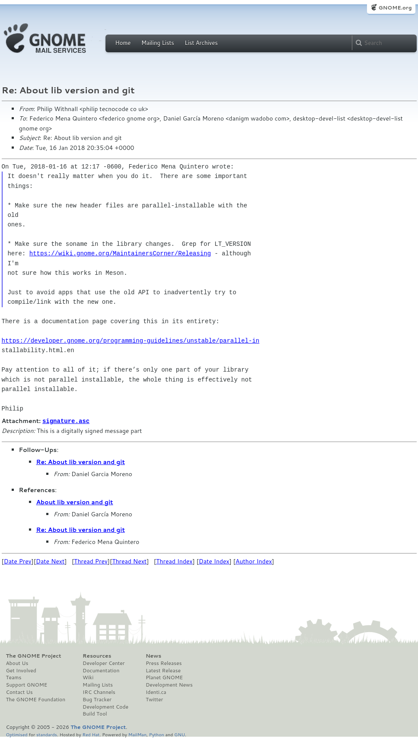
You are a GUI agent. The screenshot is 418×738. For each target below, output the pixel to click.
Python (156, 734)
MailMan (137, 734)
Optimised (17, 734)
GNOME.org (395, 7)
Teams (14, 677)
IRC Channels (99, 691)
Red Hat (90, 734)
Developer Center (103, 662)
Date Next (50, 561)
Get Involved (21, 670)
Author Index (254, 561)
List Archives (201, 43)
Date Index (214, 561)
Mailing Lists (157, 43)
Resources (97, 655)
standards (46, 734)
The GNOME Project (33, 655)
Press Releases (164, 662)
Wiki (88, 677)
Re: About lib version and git (80, 461)
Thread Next (129, 561)
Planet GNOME (164, 677)
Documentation (101, 670)
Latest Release (163, 670)
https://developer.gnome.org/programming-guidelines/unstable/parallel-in (130, 341)
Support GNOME (27, 684)
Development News (169, 684)
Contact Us (19, 691)
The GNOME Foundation (36, 699)
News (153, 655)
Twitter (154, 699)
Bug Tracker (97, 699)
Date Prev (18, 561)
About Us (17, 662)
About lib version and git (74, 501)
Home (123, 43)
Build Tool (95, 713)
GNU (179, 734)
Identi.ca (156, 691)
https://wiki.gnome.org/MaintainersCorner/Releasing (120, 253)
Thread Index (174, 561)
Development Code (105, 706)
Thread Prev (91, 561)
